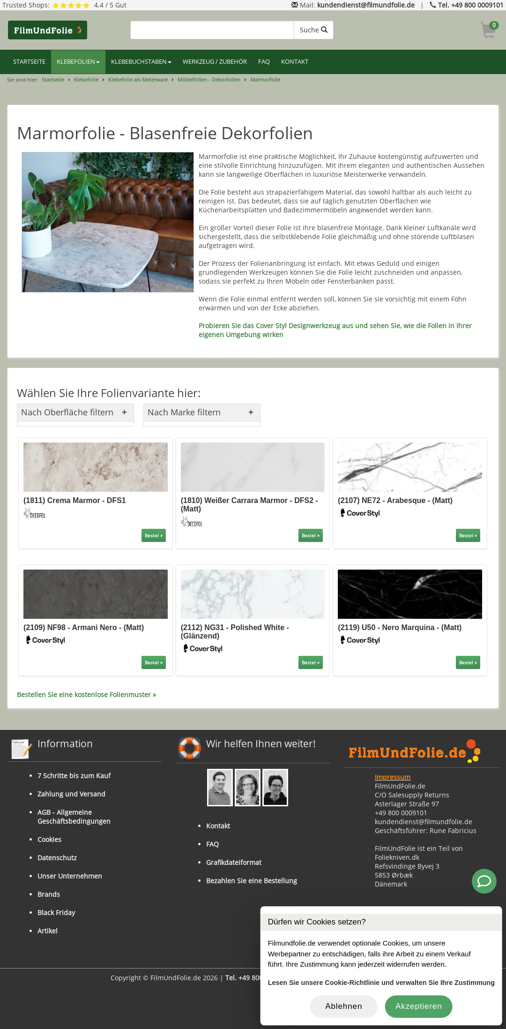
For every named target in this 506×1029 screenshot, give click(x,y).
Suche (313, 29)
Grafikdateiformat (233, 862)
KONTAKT (294, 62)
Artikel (47, 930)
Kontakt (218, 825)
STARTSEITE (29, 62)
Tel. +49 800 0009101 (471, 4)
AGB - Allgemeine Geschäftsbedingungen (74, 817)
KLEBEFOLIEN (78, 62)
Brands (48, 894)
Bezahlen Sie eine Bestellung (251, 880)
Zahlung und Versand (71, 793)
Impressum (392, 777)
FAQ (264, 62)
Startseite (53, 79)
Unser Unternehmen (69, 875)
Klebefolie (86, 79)
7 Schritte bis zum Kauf (74, 775)
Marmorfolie (265, 79)
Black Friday (56, 912)
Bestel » (154, 535)
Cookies (49, 839)
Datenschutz (57, 857)
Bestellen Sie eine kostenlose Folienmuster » (86, 694)
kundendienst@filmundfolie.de (366, 4)
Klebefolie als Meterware (138, 79)
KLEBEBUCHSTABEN (141, 62)
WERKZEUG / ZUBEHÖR (215, 62)
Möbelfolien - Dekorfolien (209, 79)
